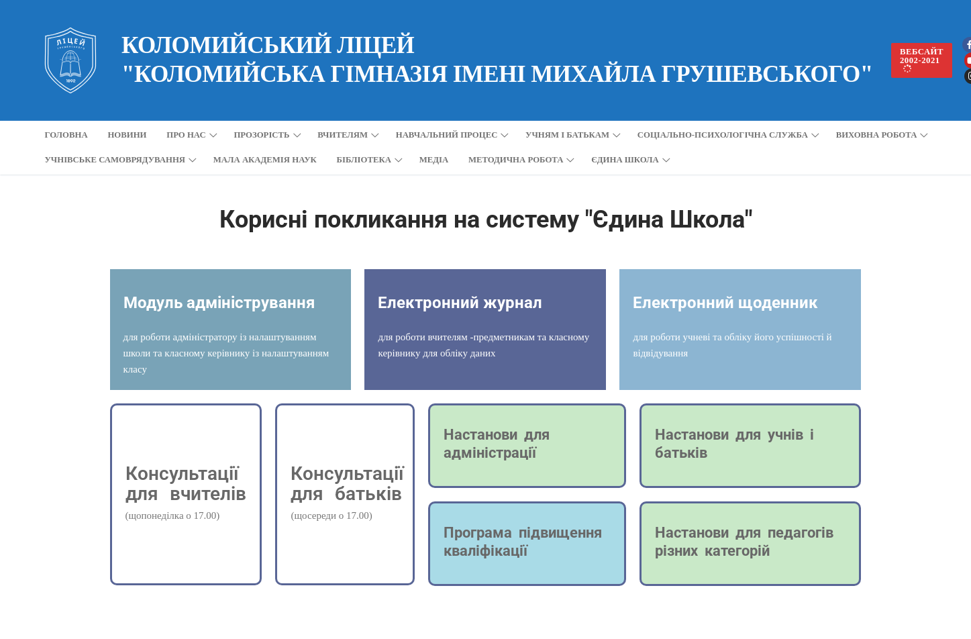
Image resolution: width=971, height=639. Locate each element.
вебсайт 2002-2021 (921, 60)
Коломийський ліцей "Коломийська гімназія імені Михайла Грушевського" (497, 59)
